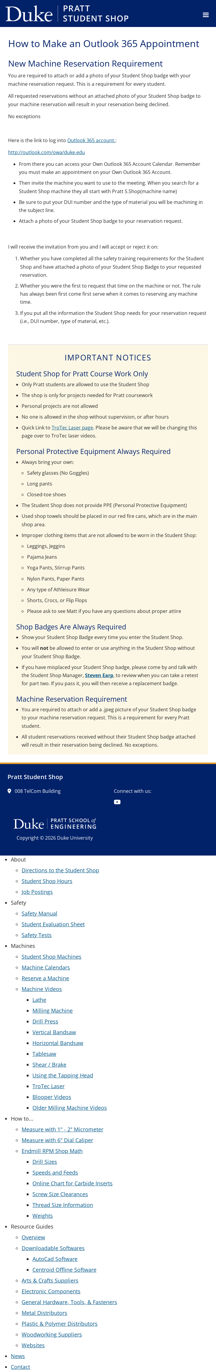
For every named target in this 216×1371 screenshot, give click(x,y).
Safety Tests (37, 935)
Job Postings (37, 891)
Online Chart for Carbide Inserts (72, 1183)
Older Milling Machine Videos (69, 1107)
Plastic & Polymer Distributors (60, 1323)
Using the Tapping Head (62, 1075)
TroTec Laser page (72, 427)
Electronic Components (51, 1291)
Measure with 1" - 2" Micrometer (62, 1129)
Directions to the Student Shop (60, 870)
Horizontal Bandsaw (57, 1043)
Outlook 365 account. (91, 140)
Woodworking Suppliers (52, 1334)
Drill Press (45, 1021)
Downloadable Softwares (53, 1248)
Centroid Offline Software (64, 1269)
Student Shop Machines (51, 956)
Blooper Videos (51, 1097)
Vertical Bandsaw (54, 1032)
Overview (33, 1237)
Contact (20, 1366)
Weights (42, 1215)
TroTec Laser (48, 1086)
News (18, 1356)
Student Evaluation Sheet (53, 924)
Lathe (39, 999)
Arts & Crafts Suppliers (50, 1280)
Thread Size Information (62, 1204)
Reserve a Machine (45, 978)
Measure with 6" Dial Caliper (57, 1140)
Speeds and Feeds (55, 1172)
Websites (33, 1345)
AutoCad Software (55, 1258)
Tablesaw (44, 1053)
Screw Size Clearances (60, 1194)
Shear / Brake (49, 1064)
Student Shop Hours (47, 881)
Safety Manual (39, 913)
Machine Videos (42, 989)
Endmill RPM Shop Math (52, 1150)
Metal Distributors (44, 1312)
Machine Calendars (46, 967)
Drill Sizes (44, 1161)
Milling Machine (52, 1010)
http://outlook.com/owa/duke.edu (46, 152)
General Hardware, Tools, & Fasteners (69, 1302)
